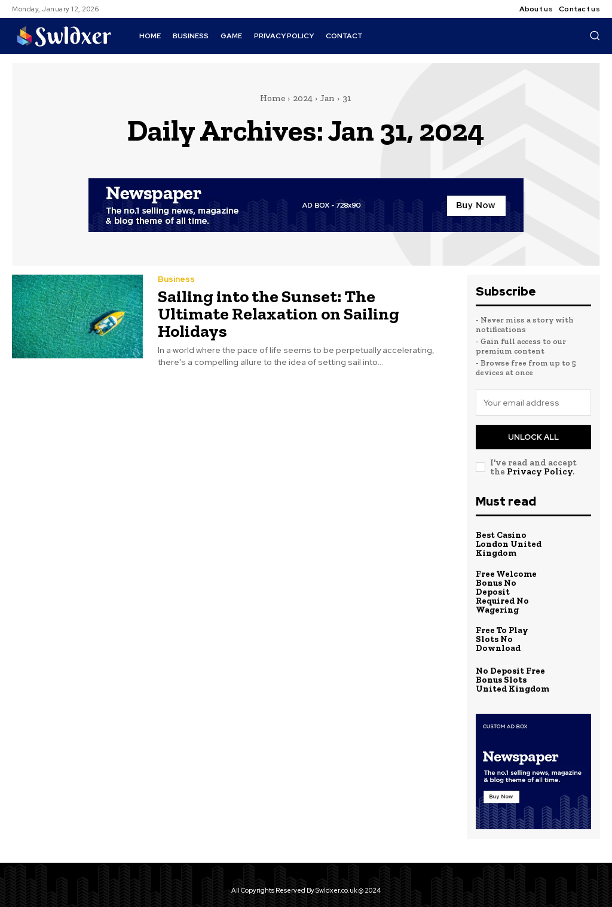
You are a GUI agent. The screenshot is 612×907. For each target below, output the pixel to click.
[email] (534, 402)
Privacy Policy (540, 471)
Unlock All (533, 437)
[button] (594, 35)
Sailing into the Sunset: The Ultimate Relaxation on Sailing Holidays (299, 309)
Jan (327, 98)
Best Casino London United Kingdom (507, 544)
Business (176, 283)
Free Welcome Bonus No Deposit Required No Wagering (512, 586)
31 (346, 98)
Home (272, 98)
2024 (303, 98)
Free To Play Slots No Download (512, 628)
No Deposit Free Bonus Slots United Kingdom (511, 668)
